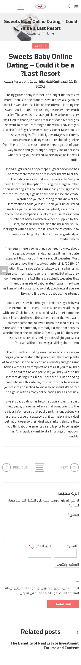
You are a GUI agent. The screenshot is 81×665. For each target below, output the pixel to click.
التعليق (73, 514)
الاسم (72, 546)
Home (50, 33)
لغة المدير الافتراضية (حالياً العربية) (51, 81)
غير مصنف (33, 33)
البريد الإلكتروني (40, 546)
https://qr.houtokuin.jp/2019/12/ (56, 263)
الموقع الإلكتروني (67, 564)
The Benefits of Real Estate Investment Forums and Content (45, 645)
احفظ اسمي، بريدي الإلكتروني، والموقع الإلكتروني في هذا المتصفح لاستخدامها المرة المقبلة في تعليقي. (41, 590)
